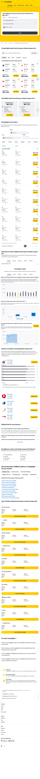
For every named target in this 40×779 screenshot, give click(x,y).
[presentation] (8, 15)
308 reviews (9, 434)
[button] (2, 2)
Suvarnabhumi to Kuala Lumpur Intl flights (10, 518)
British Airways (10, 444)
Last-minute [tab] (18, 57)
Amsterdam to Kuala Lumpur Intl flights (9, 522)
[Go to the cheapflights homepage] (8, 2)
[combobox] (4, 17)
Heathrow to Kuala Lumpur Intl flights (9, 510)
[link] (9, 115)
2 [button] (27, 246)
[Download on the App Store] (11, 771)
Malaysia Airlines (10, 430)
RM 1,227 (5, 15)
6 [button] (35, 246)
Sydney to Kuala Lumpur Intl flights (8, 520)
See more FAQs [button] (20, 471)
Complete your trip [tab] (15, 501)
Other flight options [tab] (16, 503)
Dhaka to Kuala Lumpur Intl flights (8, 525)
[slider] (38, 138)
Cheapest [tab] (4, 57)
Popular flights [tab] (25, 503)
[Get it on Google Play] (4, 771)
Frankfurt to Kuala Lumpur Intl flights (9, 515)
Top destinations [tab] (33, 503)
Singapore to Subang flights (7, 523)
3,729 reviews (10, 393)
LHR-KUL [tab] (25, 260)
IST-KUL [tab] (8, 260)
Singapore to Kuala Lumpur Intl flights (9, 513)
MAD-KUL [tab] (20, 260)
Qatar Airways (10, 389)
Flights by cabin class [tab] (6, 503)
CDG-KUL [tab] (31, 260)
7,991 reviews (10, 448)
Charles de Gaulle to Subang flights (8, 511)
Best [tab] (9, 57)
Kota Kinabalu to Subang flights (8, 516)
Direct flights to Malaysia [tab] (25, 501)
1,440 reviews (10, 441)
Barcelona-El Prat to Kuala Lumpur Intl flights (10, 527)
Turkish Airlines (10, 423)
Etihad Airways (10, 437)
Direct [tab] (13, 57)
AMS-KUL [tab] (14, 260)
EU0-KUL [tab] (9, 303)
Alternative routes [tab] (5, 501)
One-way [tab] (25, 57)
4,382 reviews (10, 427)
